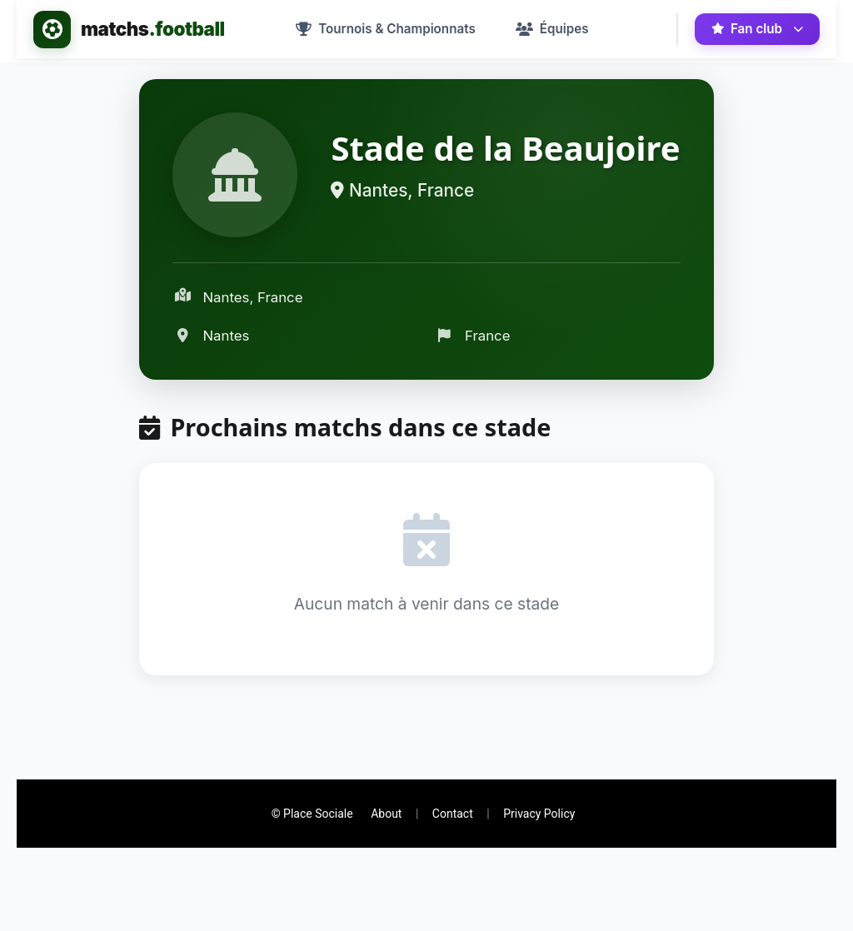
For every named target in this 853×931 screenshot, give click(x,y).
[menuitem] (385, 29)
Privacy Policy (539, 813)
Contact (452, 813)
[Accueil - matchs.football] (129, 29)
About (386, 813)
